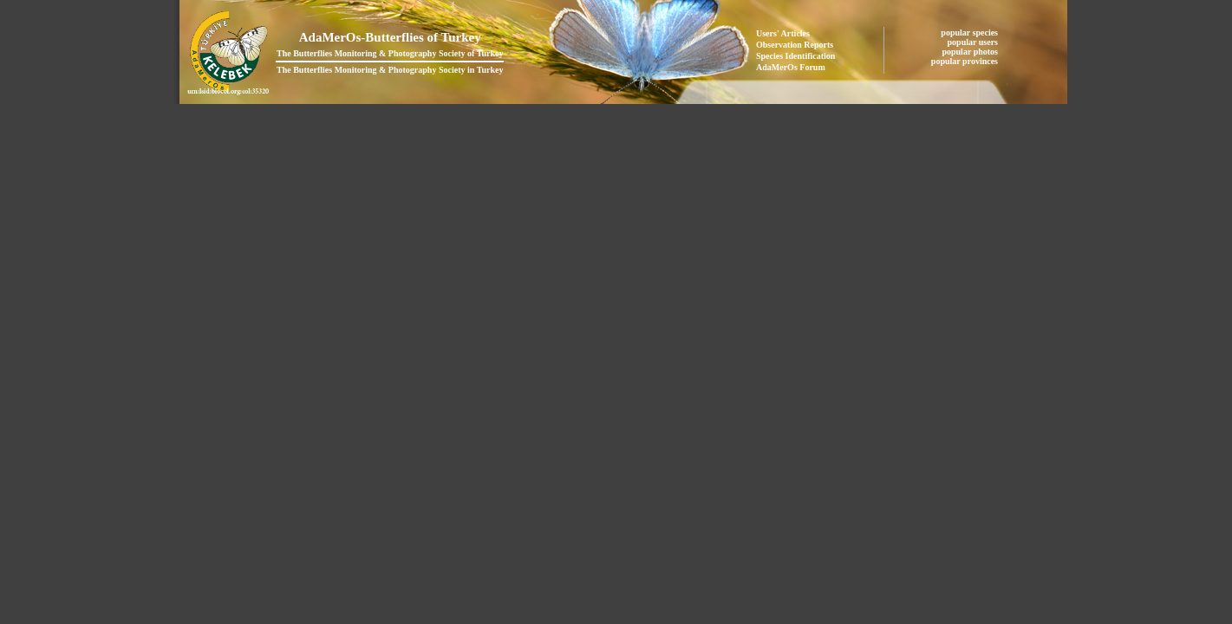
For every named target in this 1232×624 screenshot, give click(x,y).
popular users (974, 42)
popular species (970, 32)
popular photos (971, 51)
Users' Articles (783, 33)
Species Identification (795, 56)
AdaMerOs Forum (790, 67)
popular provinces (966, 61)
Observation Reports (794, 44)
